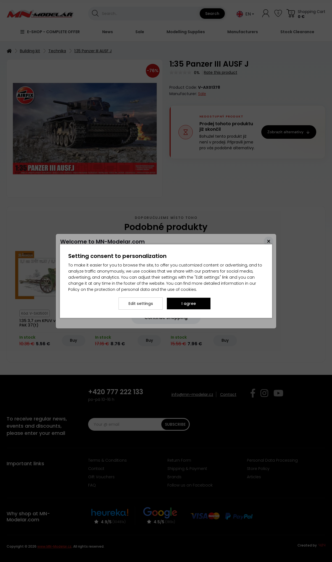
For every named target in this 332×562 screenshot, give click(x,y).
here (122, 250)
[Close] (268, 241)
